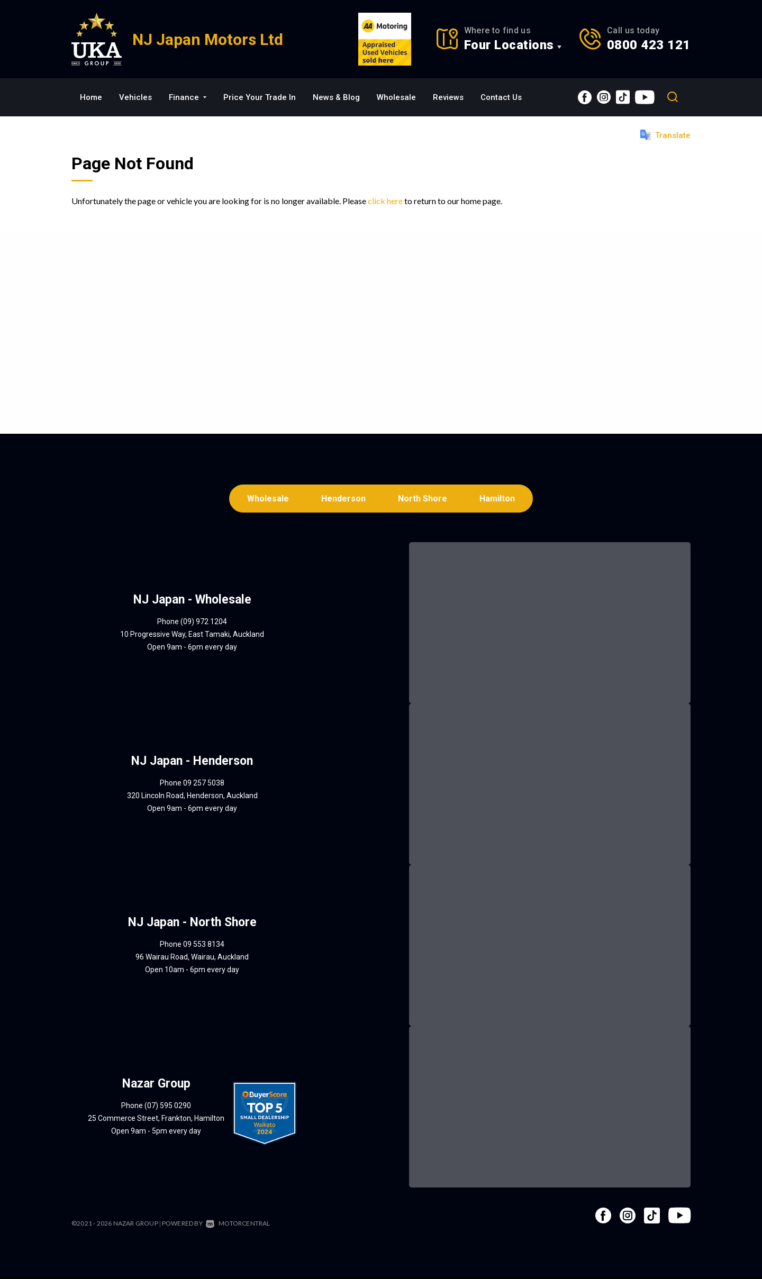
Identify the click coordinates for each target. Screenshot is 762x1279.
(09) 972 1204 (203, 623)
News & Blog (336, 97)
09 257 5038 (203, 784)
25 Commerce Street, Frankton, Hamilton (156, 1120)
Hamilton (500, 499)
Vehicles (135, 97)
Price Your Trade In (259, 97)
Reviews (448, 97)
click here (385, 201)
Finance (187, 97)
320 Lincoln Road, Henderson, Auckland (192, 797)
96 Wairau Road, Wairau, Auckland (192, 958)
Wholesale (396, 97)
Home (91, 97)
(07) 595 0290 (167, 1107)
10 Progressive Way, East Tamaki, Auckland (192, 636)
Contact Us (501, 97)
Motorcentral (238, 1225)
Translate (665, 135)
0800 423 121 (649, 45)
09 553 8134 (203, 946)
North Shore (423, 499)
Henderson (343, 499)
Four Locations (509, 45)
